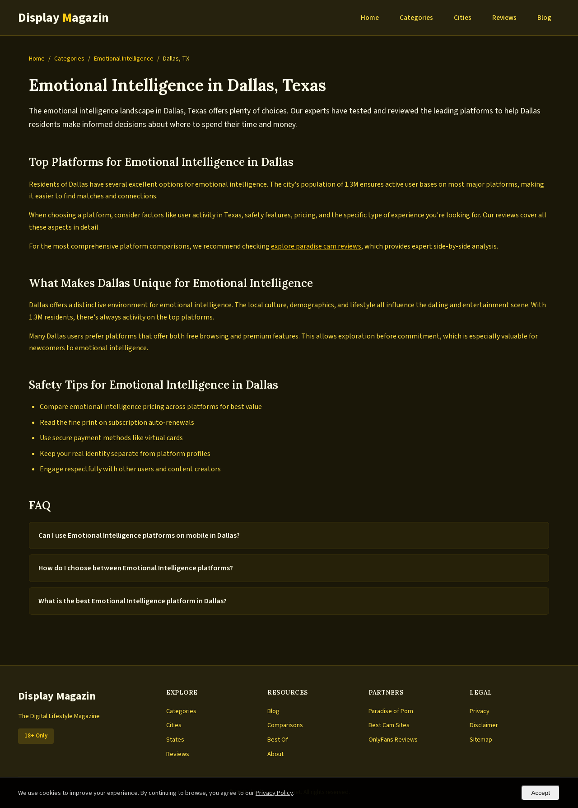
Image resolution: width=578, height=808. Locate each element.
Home (370, 18)
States (175, 739)
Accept (540, 792)
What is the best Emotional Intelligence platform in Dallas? (132, 601)
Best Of (277, 739)
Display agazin (63, 18)
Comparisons (285, 725)
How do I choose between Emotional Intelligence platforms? (135, 568)
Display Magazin (57, 696)
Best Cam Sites (389, 725)
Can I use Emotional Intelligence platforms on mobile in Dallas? (139, 535)
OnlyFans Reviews (393, 739)
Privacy (479, 711)
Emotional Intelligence (124, 58)
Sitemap (481, 739)
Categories (416, 18)
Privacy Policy (274, 793)
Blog (544, 18)
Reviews (504, 18)
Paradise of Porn (390, 711)
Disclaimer (484, 725)
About (275, 754)
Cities (462, 18)
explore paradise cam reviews (316, 246)
